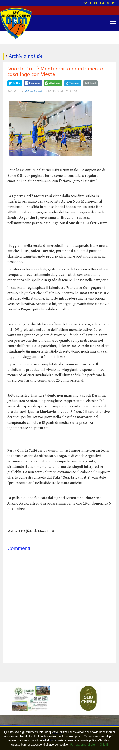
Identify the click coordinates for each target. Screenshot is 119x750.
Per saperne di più (82, 744)
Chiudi (104, 744)
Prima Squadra (34, 91)
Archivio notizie (26, 56)
